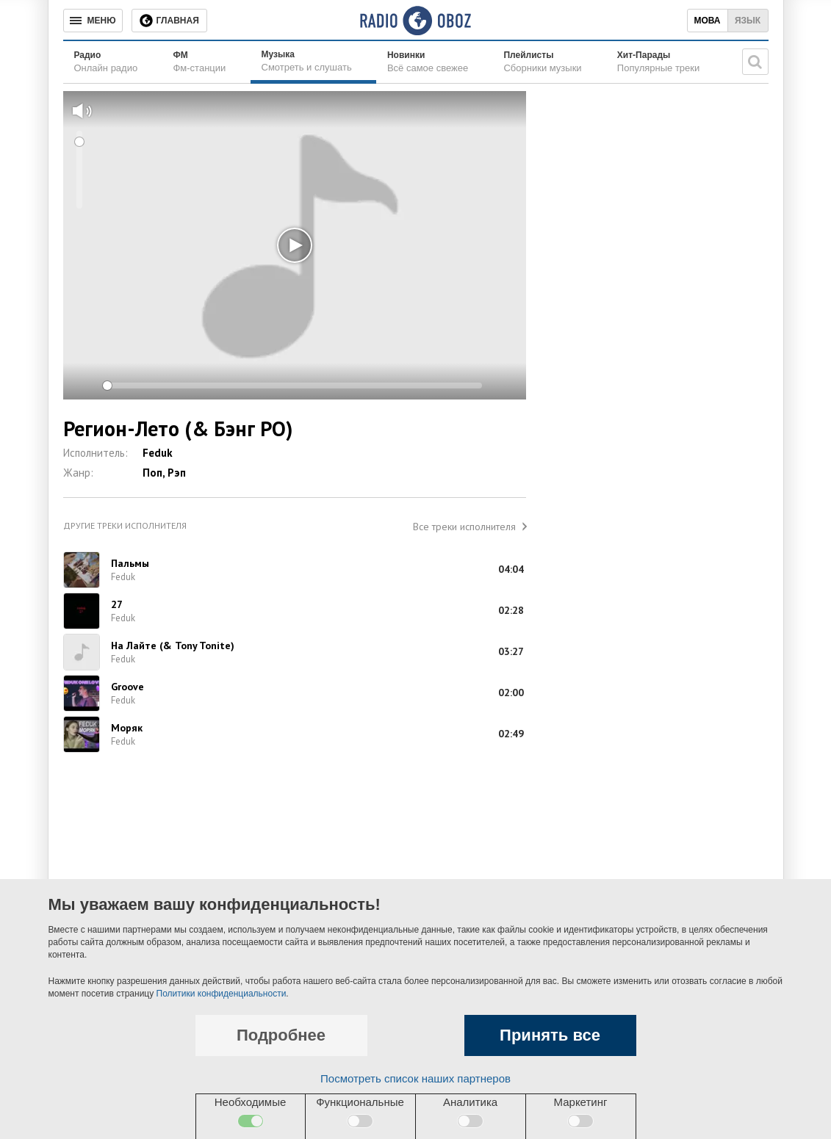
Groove (127, 686)
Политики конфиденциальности (222, 993)
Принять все (550, 1035)
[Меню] (93, 20)
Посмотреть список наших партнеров (415, 1078)
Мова (707, 20)
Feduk (158, 453)
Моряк (127, 727)
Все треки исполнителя (464, 526)
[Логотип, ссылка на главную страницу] (415, 20)
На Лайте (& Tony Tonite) (172, 645)
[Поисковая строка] (755, 61)
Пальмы (130, 563)
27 (117, 604)
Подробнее (281, 1035)
